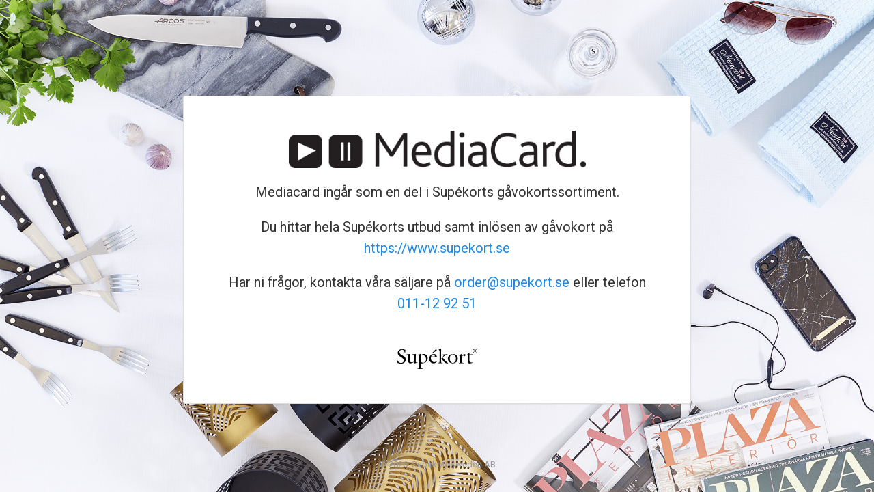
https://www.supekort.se (437, 248)
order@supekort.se (511, 282)
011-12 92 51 (437, 303)
